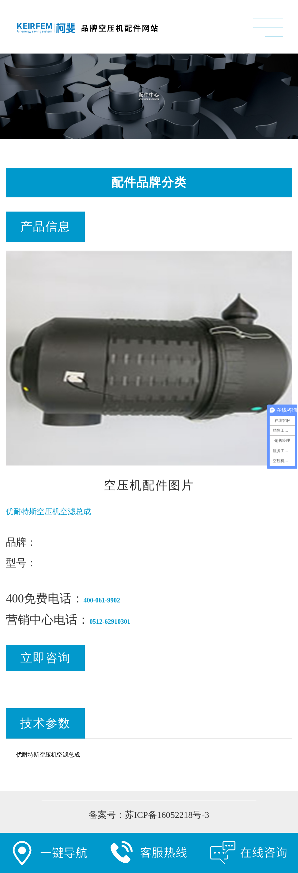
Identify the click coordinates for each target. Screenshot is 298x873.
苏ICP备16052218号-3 (167, 816)
